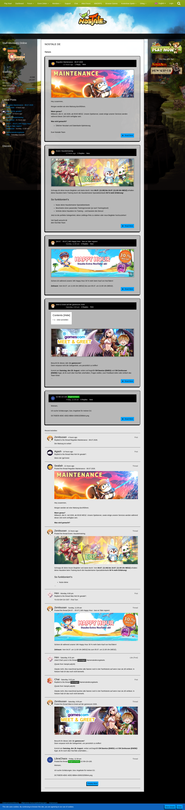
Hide (66, 315)
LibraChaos (60, 400)
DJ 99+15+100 (61, 397)
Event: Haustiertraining (14, 117)
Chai (8, 135)
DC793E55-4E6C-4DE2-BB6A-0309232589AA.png (70, 416)
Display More (92, 783)
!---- (60, 320)
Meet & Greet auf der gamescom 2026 (70, 304)
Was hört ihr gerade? (14, 111)
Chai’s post (63, 660)
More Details (170, 807)
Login (171, 3)
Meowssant (30, 89)
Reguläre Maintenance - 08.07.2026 (19, 105)
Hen (56, 593)
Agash (8, 114)
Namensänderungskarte (15, 132)
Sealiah (10, 48)
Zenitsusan (10, 108)
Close (179, 807)
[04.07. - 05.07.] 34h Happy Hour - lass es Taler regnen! (76, 241)
